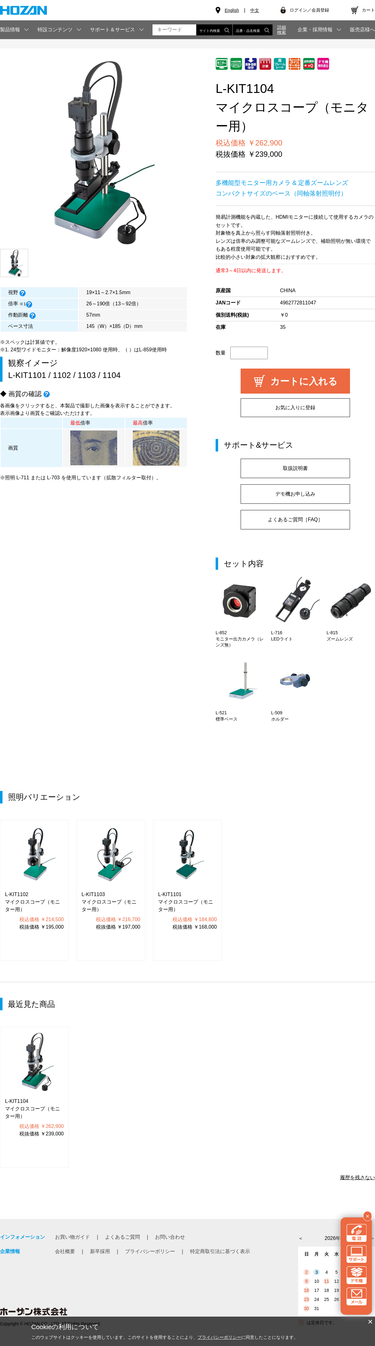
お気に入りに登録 (295, 407)
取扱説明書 (295, 468)
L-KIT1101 (27, 375)
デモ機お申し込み (295, 494)
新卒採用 (100, 1251)
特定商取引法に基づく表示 (220, 1251)
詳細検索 (281, 30)
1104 (111, 375)
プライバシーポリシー (150, 1251)
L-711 (22, 477)
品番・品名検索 (252, 30)
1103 (87, 375)
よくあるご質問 (122, 1237)
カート (368, 10)
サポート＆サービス (112, 29)
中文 (254, 10)
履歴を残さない (357, 1177)
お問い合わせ (170, 1237)
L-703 (53, 477)
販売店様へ (362, 29)
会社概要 (65, 1251)
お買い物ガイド (72, 1237)
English (232, 10)
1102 (62, 375)
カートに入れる (304, 381)
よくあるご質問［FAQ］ (295, 519)
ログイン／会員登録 (309, 10)
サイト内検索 (214, 30)
